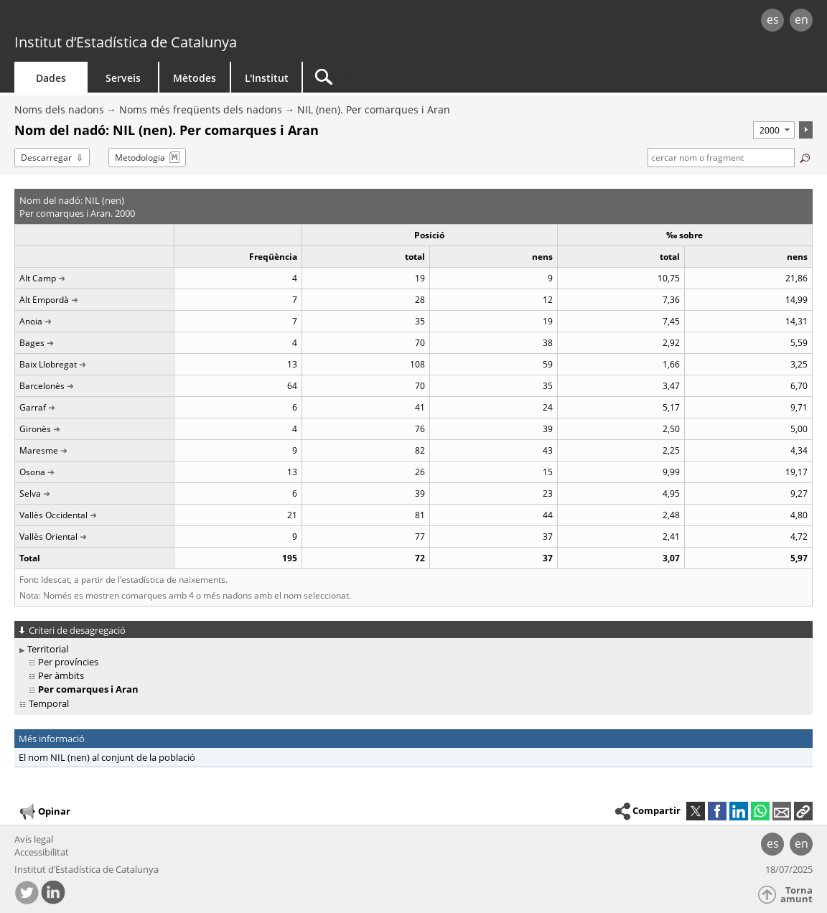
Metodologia (140, 157)
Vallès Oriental (48, 536)
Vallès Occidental (53, 515)
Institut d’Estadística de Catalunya (125, 42)
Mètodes (194, 78)
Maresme (38, 450)
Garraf (32, 407)
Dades (51, 78)
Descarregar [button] (46, 157)
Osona (32, 472)
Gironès (35, 429)
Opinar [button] (44, 811)
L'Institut (267, 78)
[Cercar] (425, 77)
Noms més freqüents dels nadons (200, 109)
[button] (803, 811)
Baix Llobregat (48, 364)
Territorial (47, 648)
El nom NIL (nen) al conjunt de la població (107, 757)
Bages (32, 343)
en (801, 19)
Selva (30, 493)
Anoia (30, 321)
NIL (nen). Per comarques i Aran (373, 109)
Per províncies (68, 661)
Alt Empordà (44, 300)
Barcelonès (42, 386)
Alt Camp (37, 278)
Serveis (123, 78)
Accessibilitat (41, 852)
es (773, 19)
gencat (174, 21)
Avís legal (33, 839)
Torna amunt (796, 895)
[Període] (774, 130)
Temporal (49, 703)
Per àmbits (61, 675)
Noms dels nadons (59, 109)
